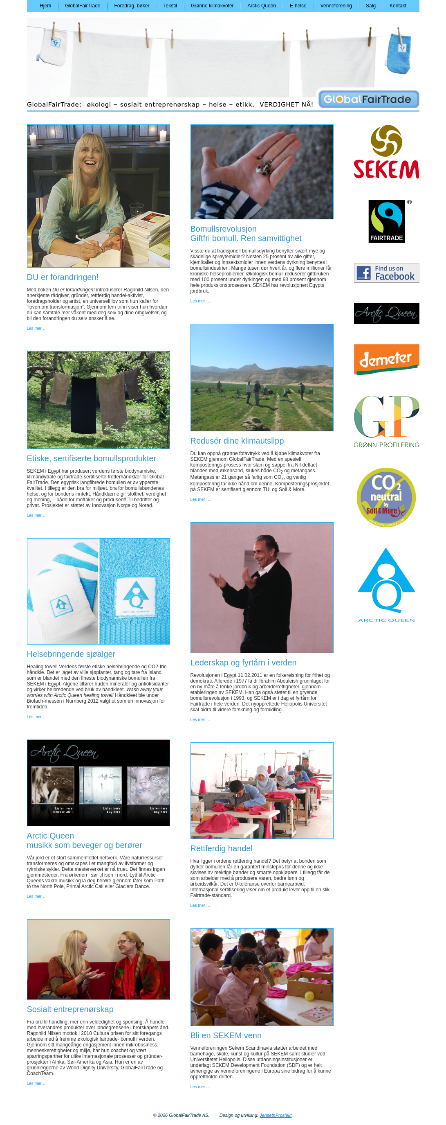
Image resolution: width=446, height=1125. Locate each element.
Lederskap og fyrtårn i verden (244, 662)
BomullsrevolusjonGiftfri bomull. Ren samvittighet (246, 233)
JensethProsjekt (275, 1115)
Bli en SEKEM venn (226, 1035)
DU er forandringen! (63, 277)
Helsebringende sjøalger (71, 653)
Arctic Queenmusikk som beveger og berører (84, 840)
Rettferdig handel (222, 848)
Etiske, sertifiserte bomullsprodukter (92, 458)
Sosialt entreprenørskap (70, 1009)
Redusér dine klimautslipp (237, 440)
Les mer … (37, 328)
